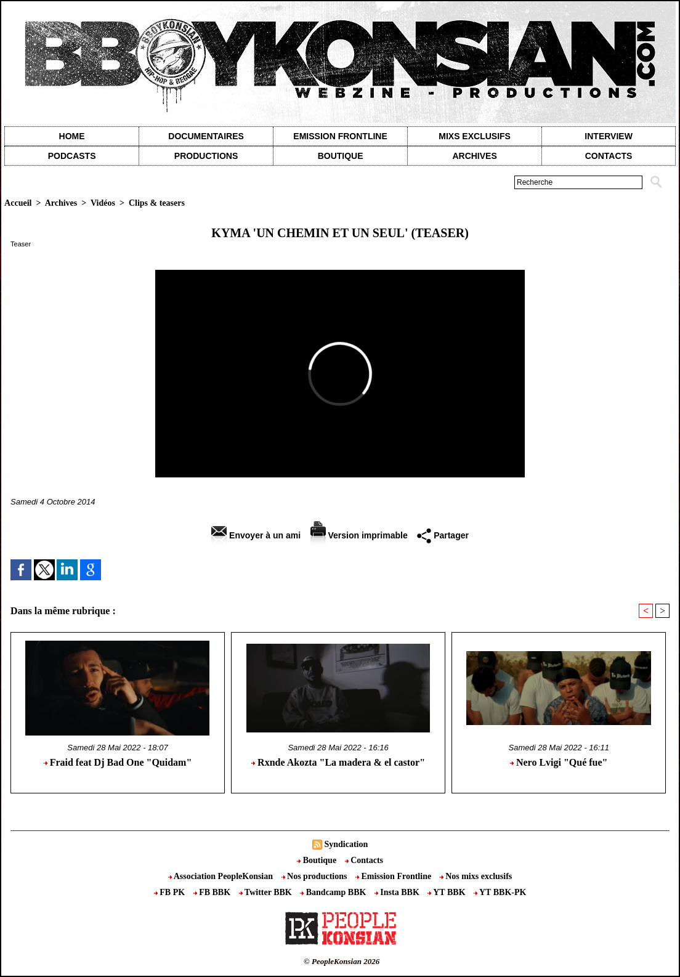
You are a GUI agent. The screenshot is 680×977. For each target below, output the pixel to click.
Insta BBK (397, 892)
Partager (443, 535)
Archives (474, 156)
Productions (206, 156)
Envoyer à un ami (256, 535)
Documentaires (206, 136)
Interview (609, 136)
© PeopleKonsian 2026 (341, 961)
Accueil (17, 203)
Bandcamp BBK (334, 892)
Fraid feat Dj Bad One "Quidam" (118, 762)
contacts (609, 156)
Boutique (340, 156)
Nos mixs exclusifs (476, 876)
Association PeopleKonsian (221, 876)
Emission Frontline (340, 136)
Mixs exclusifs (475, 136)
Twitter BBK (266, 892)
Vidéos (103, 203)
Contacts (364, 860)
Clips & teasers (157, 203)
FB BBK (213, 892)
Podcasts (72, 156)
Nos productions (315, 876)
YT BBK (447, 892)
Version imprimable (359, 535)
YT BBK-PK (500, 892)
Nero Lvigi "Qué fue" (559, 762)
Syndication (346, 844)
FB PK (170, 892)
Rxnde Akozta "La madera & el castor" (338, 762)
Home (72, 136)
